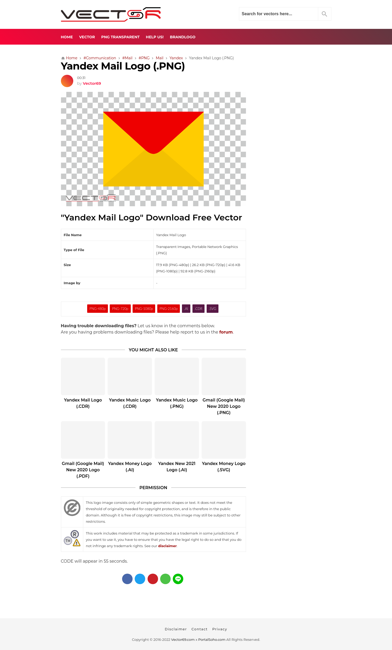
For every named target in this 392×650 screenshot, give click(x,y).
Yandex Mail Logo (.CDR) (83, 403)
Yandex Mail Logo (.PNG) (123, 66)
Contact (199, 629)
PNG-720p (120, 308)
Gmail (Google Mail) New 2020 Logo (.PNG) (224, 406)
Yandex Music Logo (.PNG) (177, 403)
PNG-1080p (144, 308)
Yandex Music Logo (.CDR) (130, 403)
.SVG (212, 308)
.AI (186, 308)
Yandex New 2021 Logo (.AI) (176, 466)
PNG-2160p (169, 308)
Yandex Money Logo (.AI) (130, 466)
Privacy (219, 629)
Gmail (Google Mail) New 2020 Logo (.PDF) (83, 470)
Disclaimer (176, 629)
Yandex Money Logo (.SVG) (223, 466)
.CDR (198, 308)
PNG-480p (98, 308)
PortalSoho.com (212, 639)
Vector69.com (183, 639)
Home (67, 37)
